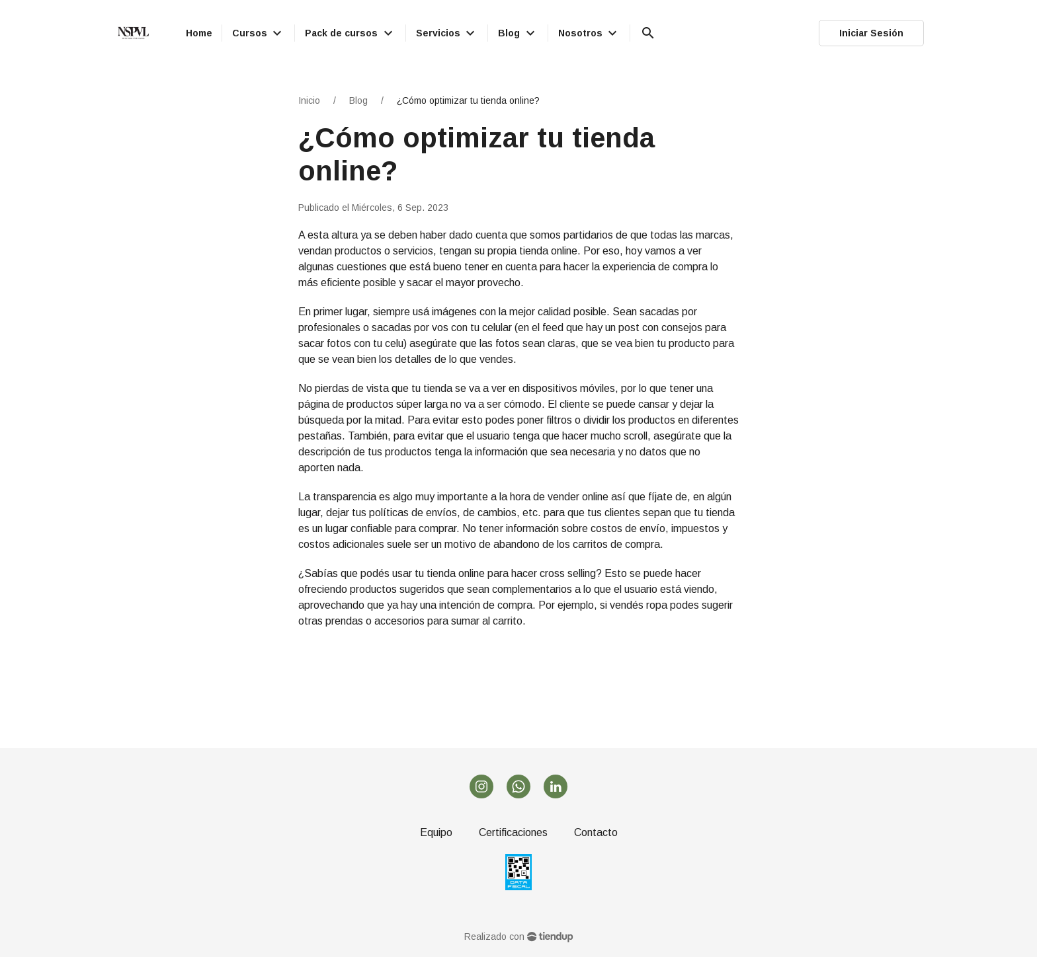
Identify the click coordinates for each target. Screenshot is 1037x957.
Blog (358, 100)
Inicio (309, 100)
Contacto (596, 832)
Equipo (436, 832)
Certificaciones (513, 832)
